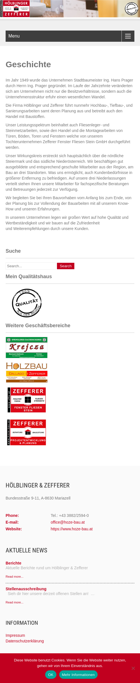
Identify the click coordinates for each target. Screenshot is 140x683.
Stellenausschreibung (26, 589)
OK (50, 675)
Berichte (13, 563)
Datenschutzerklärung (25, 641)
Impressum (15, 635)
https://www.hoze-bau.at (72, 529)
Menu (14, 36)
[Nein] (133, 668)
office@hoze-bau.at (68, 522)
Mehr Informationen (78, 675)
